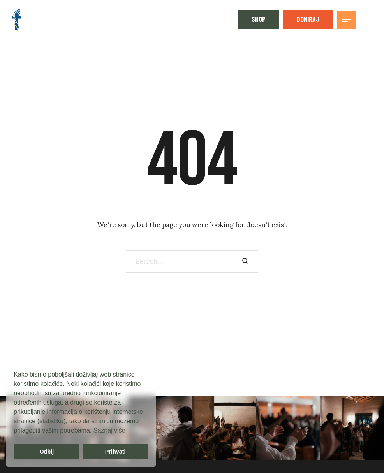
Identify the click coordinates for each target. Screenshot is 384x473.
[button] (258, 19)
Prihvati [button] (115, 451)
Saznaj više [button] (109, 430)
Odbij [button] (46, 451)
